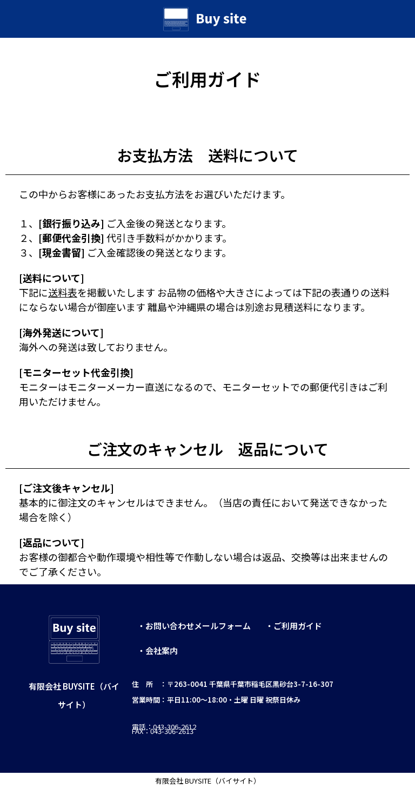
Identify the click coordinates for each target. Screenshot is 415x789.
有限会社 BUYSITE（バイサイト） (207, 780)
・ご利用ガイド (293, 625)
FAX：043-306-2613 (163, 731)
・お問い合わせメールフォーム (194, 625)
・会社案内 (157, 650)
